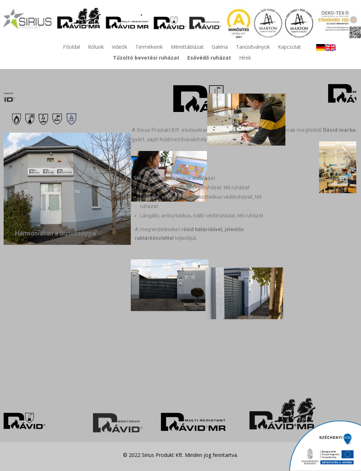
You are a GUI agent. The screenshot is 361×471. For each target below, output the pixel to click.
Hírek (245, 58)
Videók (119, 47)
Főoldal (71, 47)
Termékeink (149, 47)
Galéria (220, 47)
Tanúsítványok (253, 47)
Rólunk (96, 47)
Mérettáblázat (187, 47)
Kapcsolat (289, 47)
